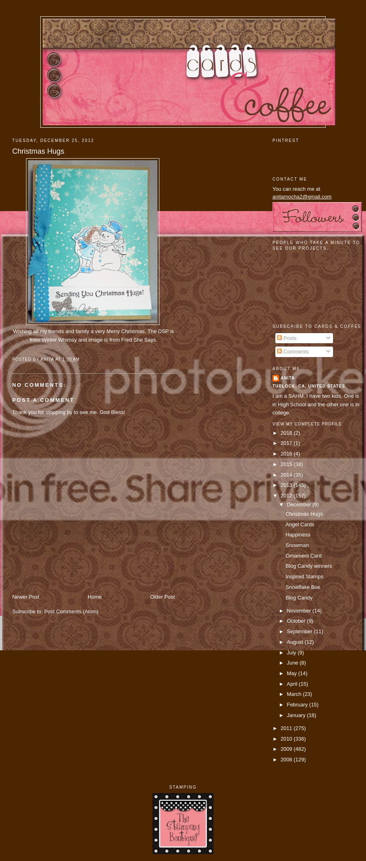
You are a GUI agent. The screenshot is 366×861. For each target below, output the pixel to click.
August (296, 642)
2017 (287, 443)
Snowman (297, 545)
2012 (287, 496)
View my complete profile (307, 424)
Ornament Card (303, 556)
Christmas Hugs (38, 151)
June (293, 663)
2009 (287, 749)
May (292, 673)
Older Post (162, 597)
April (292, 684)
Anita (288, 378)
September (300, 631)
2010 (287, 739)
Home (95, 597)
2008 (287, 759)
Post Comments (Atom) (71, 611)
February (298, 705)
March (295, 694)
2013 (287, 485)
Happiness (297, 535)
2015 (287, 464)
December (299, 504)
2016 (287, 454)
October (297, 621)
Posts (286, 338)
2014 (287, 475)
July (292, 653)
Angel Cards (299, 524)
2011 (287, 728)
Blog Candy (298, 598)
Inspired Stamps (304, 576)
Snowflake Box (302, 587)
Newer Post (25, 597)
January (297, 715)
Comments (293, 352)
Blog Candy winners (308, 566)
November (299, 611)
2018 (287, 433)
